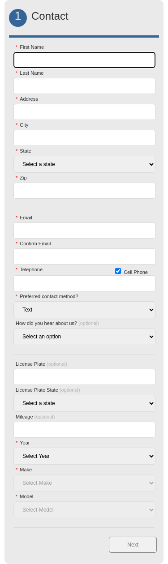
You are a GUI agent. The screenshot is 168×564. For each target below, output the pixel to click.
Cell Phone (136, 272)
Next (132, 545)
